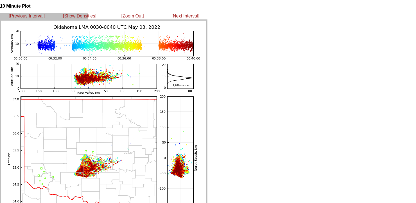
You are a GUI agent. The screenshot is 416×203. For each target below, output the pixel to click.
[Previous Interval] (27, 16)
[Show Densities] (79, 16)
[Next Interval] (186, 16)
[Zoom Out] (132, 16)
